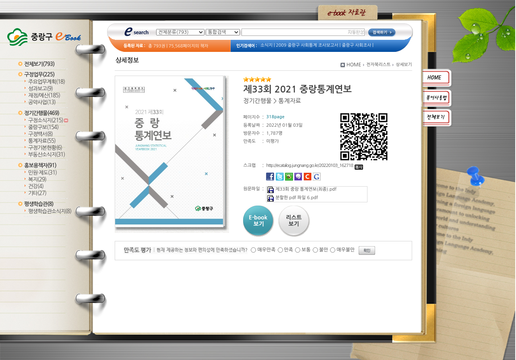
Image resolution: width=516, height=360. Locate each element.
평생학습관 (38, 204)
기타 (37, 193)
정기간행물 (41, 113)
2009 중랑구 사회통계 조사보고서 (307, 45)
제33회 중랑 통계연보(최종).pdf (301, 189)
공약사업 (42, 102)
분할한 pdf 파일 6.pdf (292, 197)
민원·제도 (42, 172)
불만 (323, 249)
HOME (354, 64)
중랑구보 (43, 127)
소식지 (266, 45)
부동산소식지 (46, 154)
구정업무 (39, 74)
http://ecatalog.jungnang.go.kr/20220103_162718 (314, 165)
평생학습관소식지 (49, 211)
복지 (37, 179)
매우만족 (266, 249)
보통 (306, 249)
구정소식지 (48, 120)
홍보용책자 (40, 165)
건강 (35, 186)
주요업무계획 (46, 81)
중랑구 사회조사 (356, 45)
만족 (288, 249)
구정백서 (40, 134)
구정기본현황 (45, 147)
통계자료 (42, 141)
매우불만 (345, 249)
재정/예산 (44, 95)
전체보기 (39, 64)
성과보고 (40, 88)
